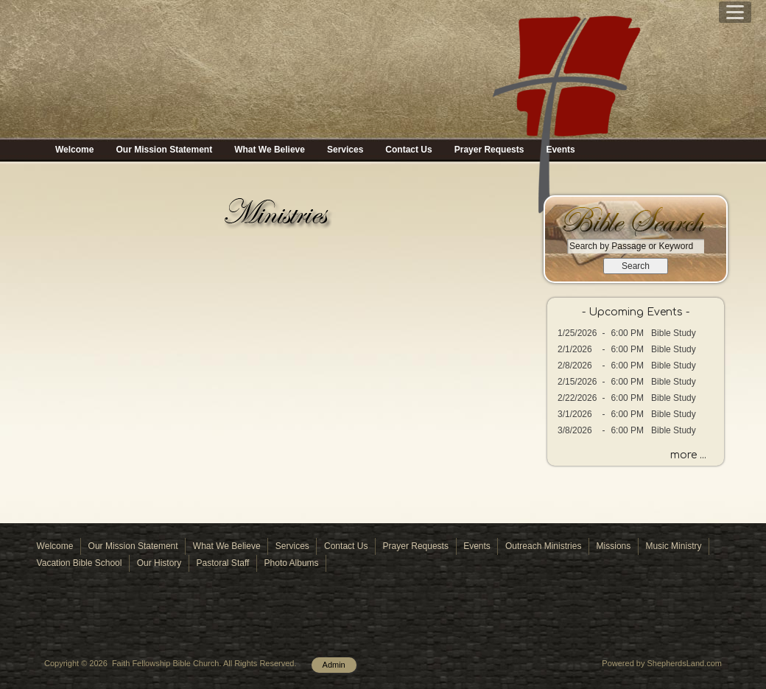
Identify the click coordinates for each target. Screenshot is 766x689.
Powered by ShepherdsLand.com (662, 663)
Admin (334, 664)
